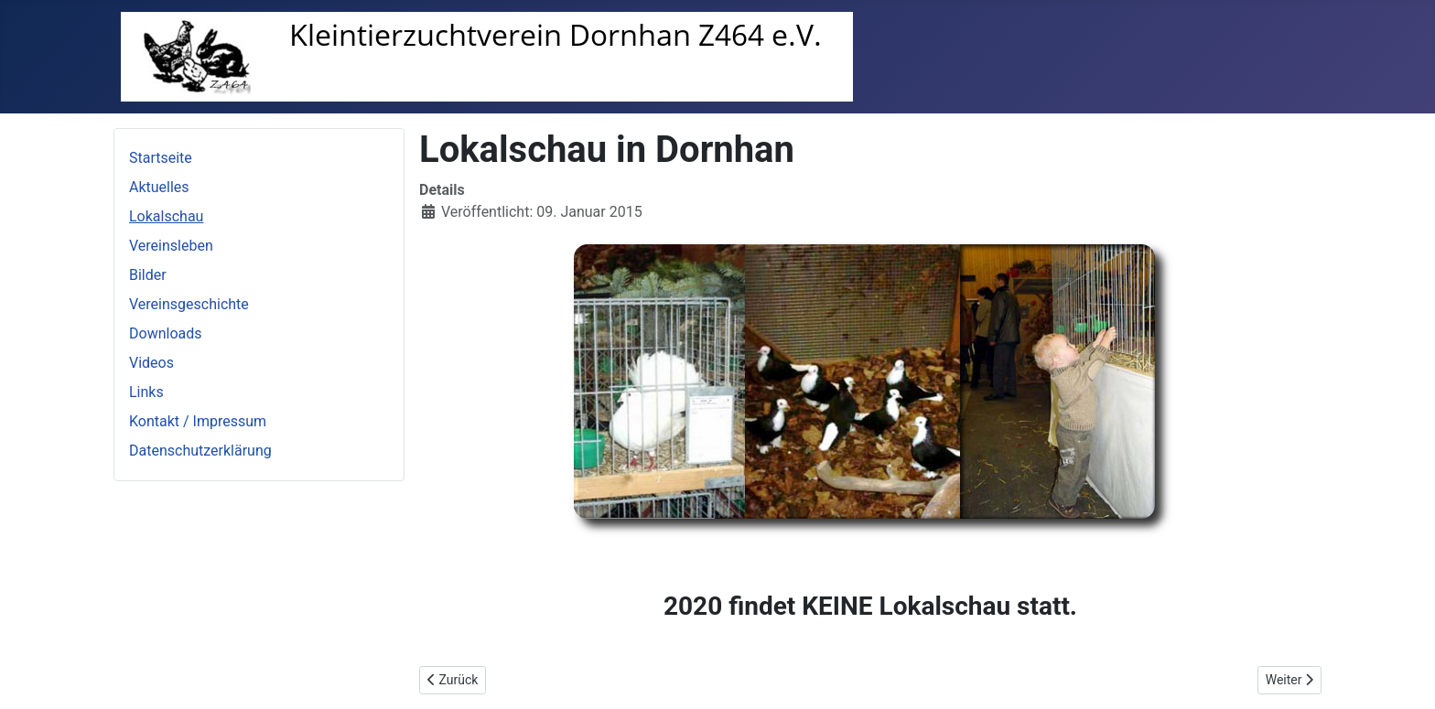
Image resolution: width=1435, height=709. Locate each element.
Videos (151, 362)
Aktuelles (159, 187)
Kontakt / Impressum (197, 421)
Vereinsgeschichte (189, 304)
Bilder (148, 275)
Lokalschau (166, 216)
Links (146, 392)
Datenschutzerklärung (200, 450)
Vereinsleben (171, 245)
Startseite (160, 158)
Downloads (165, 333)
